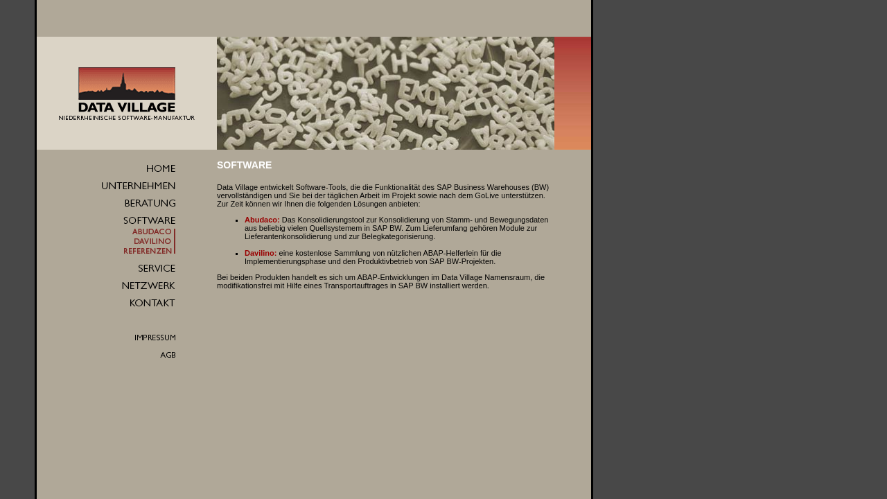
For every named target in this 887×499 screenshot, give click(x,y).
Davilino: (260, 253)
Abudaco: (262, 220)
